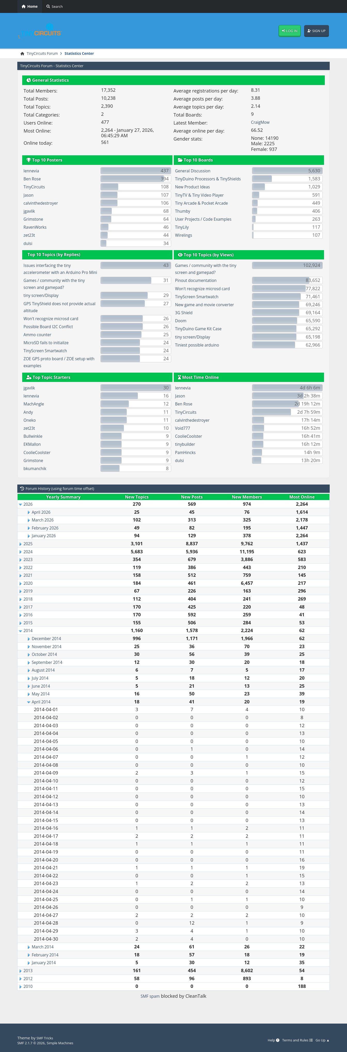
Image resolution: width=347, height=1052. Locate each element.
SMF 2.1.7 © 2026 (33, 1042)
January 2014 (46, 970)
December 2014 (49, 646)
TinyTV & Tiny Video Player (203, 202)
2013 (28, 978)
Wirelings (185, 243)
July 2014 (41, 685)
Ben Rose (33, 179)
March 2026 (44, 527)
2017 (28, 614)
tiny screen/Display (44, 303)
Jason (29, 196)
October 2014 (46, 662)
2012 (28, 986)
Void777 (184, 436)
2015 (28, 630)
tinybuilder (187, 452)
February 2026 (47, 535)
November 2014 (49, 654)
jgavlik (30, 212)
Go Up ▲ (321, 1040)
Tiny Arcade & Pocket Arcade (206, 211)
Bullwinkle (34, 444)
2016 (28, 622)
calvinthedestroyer (43, 204)
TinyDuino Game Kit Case (202, 329)
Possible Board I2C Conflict (52, 334)
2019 (28, 599)
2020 (28, 591)
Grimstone (34, 220)
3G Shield (185, 313)
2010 (28, 994)
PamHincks (187, 460)
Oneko (30, 428)
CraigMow (262, 123)
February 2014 (47, 962)
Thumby (184, 219)
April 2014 (43, 709)
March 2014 (44, 954)
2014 (28, 638)
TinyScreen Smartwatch (48, 358)
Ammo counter (39, 342)
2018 (28, 606)
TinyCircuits (36, 188)
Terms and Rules (292, 1040)
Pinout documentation (199, 281)
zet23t (30, 236)
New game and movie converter (209, 305)
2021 (28, 583)
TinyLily (183, 235)
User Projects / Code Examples (208, 227)
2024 (28, 559)
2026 (28, 512)
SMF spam (150, 1004)
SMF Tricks (46, 1038)
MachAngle (35, 412)
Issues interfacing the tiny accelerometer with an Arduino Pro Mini (56, 273)
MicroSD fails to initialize (49, 350)
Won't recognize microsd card (55, 326)
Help (265, 1040)
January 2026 (46, 543)
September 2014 (50, 670)
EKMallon (33, 452)
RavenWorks (36, 228)
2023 (28, 567)
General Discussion (195, 171)
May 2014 (42, 701)
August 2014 (45, 678)
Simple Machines (66, 1042)
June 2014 (42, 693)
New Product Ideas (195, 194)
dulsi (28, 244)
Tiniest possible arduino (201, 345)
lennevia (32, 171)
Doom (181, 321)
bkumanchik (36, 476)
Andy (28, 420)
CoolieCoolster (39, 460)
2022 (28, 575)
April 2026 (43, 520)
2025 (28, 551)
